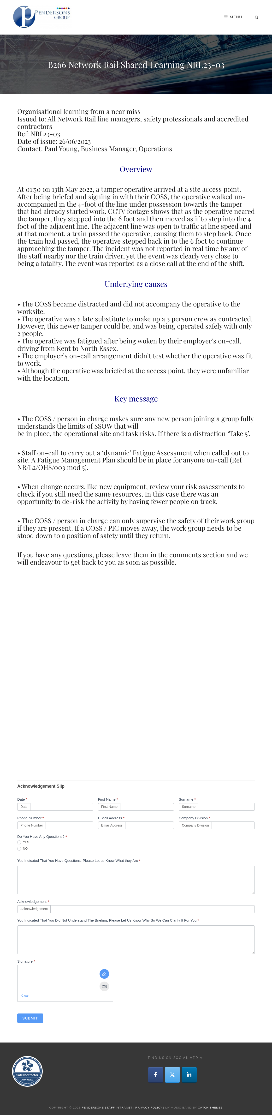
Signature (26, 961)
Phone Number (30, 818)
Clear (25, 995)
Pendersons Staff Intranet (107, 1107)
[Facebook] (155, 1075)
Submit (30, 1018)
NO (22, 849)
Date (22, 799)
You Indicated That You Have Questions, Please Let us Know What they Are (79, 860)
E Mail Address (111, 818)
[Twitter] (172, 1075)
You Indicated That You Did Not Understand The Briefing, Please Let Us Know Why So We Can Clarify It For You (108, 920)
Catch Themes (210, 1107)
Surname (187, 799)
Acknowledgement (33, 901)
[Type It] (104, 986)
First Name (108, 799)
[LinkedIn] (189, 1075)
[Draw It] (104, 974)
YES (23, 842)
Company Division (194, 818)
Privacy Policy (148, 1107)
